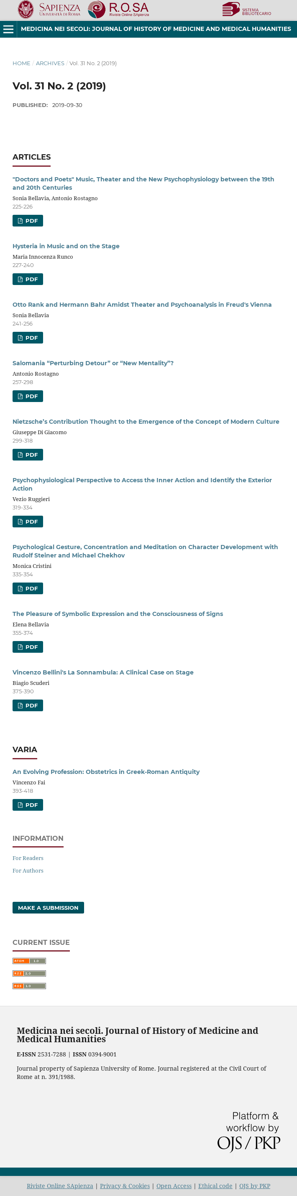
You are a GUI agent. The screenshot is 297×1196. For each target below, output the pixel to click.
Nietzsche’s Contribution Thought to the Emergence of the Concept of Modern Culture (146, 421)
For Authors (28, 870)
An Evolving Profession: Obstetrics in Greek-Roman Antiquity (106, 772)
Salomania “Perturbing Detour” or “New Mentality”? (93, 363)
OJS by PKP (254, 1186)
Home (22, 63)
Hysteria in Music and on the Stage (66, 246)
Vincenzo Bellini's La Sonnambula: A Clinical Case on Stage (103, 672)
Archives (50, 63)
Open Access (174, 1186)
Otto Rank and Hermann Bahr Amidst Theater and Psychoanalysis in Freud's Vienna (142, 304)
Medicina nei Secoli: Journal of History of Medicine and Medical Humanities (156, 29)
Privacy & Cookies (125, 1186)
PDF (31, 220)
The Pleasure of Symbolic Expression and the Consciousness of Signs (118, 614)
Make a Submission (48, 907)
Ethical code (215, 1186)
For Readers (28, 858)
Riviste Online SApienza (60, 1186)
